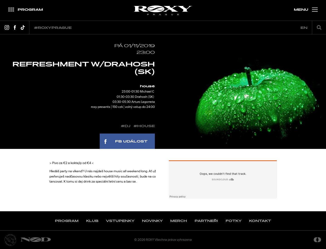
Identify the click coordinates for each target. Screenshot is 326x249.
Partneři (206, 221)
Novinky (152, 221)
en (303, 28)
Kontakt (260, 221)
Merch (178, 221)
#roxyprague (53, 28)
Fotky (233, 221)
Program (67, 221)
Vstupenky (120, 221)
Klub (92, 221)
